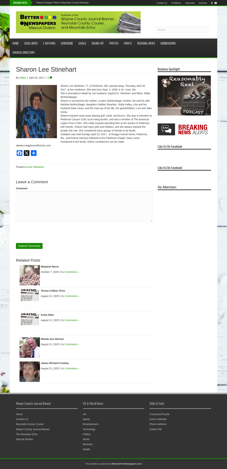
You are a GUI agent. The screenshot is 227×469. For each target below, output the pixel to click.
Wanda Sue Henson (52, 339)
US (84, 414)
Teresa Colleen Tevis (53, 290)
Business (88, 444)
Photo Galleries (158, 424)
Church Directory (23, 52)
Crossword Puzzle (160, 414)
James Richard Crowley (55, 363)
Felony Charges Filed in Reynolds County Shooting (62, 2)
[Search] (181, 30)
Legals (82, 43)
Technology (89, 429)
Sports (86, 419)
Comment (21, 188)
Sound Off (98, 43)
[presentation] (43, 232)
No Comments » (70, 272)
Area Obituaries (35, 166)
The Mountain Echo (26, 434)
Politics (87, 434)
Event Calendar (158, 419)
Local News (31, 43)
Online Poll (156, 429)
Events (128, 43)
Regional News (146, 43)
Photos (113, 43)
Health (86, 449)
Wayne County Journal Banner (33, 429)
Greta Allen (47, 314)
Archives (203, 3)
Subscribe (190, 3)
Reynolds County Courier (30, 424)
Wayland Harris (50, 266)
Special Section (24, 439)
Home (15, 43)
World (86, 439)
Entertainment (90, 424)
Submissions (168, 43)
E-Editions (176, 3)
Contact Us (162, 3)
